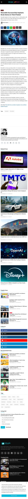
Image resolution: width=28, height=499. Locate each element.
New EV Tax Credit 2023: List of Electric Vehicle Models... (17, 294)
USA (18, 396)
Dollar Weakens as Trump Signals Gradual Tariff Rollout (16, 466)
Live (11, 312)
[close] (26, 483)
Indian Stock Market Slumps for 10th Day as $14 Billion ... (18, 307)
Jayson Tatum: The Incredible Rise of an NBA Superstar (17, 380)
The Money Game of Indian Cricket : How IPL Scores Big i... (18, 386)
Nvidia (21, 401)
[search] (26, 2)
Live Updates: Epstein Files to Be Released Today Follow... (17, 315)
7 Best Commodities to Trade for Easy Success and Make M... (17, 361)
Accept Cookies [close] (14, 495)
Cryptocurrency (20, 399)
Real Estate (22, 404)
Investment (16, 404)
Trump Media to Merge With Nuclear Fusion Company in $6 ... (13, 191)
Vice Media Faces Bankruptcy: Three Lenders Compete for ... (16, 367)
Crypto (9, 396)
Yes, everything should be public (8, 417)
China (14, 399)
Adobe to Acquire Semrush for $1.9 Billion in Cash (12, 169)
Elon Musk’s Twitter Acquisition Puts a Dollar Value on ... (17, 300)
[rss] (21, 453)
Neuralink (6, 111)
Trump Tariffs (7, 407)
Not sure (3, 421)
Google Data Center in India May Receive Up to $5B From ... (14, 237)
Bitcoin (14, 396)
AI (17, 401)
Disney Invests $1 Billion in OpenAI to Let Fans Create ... (13, 283)
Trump (10, 399)
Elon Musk (12, 111)
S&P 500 (3, 404)
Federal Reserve (4, 399)
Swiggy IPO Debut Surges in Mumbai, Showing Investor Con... (17, 473)
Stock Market (4, 396)
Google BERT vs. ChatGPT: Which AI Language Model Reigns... (16, 373)
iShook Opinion (4, 135)
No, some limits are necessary (7, 419)
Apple (11, 404)
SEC (2, 407)
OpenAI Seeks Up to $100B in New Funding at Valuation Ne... (13, 260)
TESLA (14, 401)
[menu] (1, 2)
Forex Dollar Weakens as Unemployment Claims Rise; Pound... (18, 460)
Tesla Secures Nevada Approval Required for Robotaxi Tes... (13, 214)
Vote (3, 427)
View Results (8, 427)
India (7, 404)
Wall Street (3, 401)
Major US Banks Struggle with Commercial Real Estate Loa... (18, 320)
